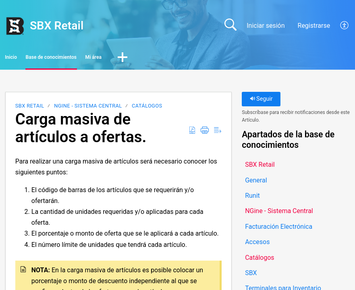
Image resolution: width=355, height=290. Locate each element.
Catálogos (147, 109)
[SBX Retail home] (15, 25)
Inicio (27, 58)
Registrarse (314, 25)
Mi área (170, 58)
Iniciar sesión (265, 25)
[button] (345, 26)
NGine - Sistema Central (88, 109)
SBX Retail (29, 109)
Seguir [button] (261, 101)
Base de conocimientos (97, 58)
